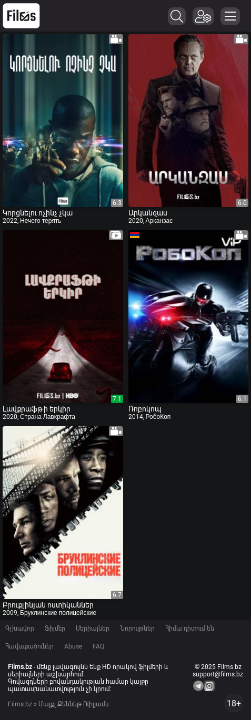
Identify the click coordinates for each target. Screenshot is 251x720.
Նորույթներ (137, 628)
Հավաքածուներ (29, 646)
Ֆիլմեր (55, 628)
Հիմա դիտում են (189, 628)
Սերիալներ (92, 628)
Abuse (73, 646)
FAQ (98, 646)
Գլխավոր (19, 628)
